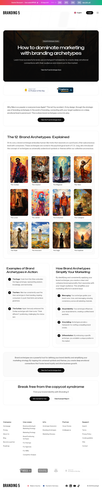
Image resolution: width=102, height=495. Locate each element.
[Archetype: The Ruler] (19, 236)
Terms (84, 430)
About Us (6, 434)
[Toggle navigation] (97, 13)
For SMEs (26, 451)
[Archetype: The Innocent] (40, 236)
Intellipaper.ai (66, 430)
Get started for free (39, 399)
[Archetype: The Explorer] (83, 236)
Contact (85, 446)
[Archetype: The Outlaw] (19, 171)
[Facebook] (66, 486)
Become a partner (9, 442)
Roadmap (6, 446)
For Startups (27, 443)
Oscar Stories (66, 426)
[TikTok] (78, 486)
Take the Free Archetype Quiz (51, 70)
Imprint (84, 426)
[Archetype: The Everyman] (61, 203)
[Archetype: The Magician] (61, 171)
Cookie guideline (87, 438)
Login (90, 13)
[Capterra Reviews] (25, 471)
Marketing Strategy (29, 432)
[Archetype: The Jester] (40, 203)
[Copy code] (37, 2)
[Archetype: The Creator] (40, 171)
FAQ (83, 442)
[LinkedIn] (70, 486)
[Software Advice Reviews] (43, 471)
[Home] (11, 12)
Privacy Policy (86, 434)
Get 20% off (86, 2)
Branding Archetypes (49, 430)
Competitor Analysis (29, 455)
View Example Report (61, 399)
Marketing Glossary (49, 434)
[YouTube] (74, 486)
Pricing (5, 430)
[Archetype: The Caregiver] (83, 203)
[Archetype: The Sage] (61, 236)
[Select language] (78, 13)
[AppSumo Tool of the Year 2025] (56, 471)
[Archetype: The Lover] (19, 203)
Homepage (6, 426)
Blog (4, 438)
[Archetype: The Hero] (83, 171)
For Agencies (27, 447)
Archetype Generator (50, 426)
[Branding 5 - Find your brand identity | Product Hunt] (73, 471)
